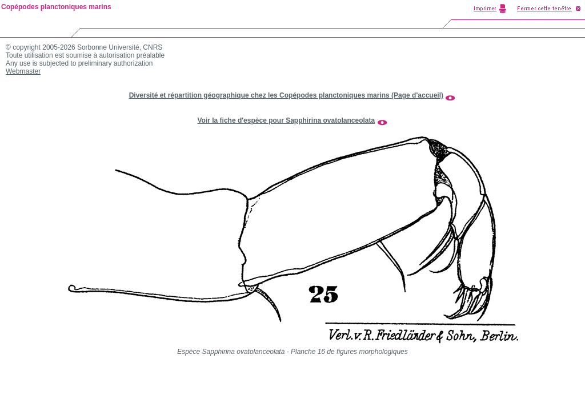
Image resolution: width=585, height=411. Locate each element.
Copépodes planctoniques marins (56, 7)
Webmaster (23, 71)
